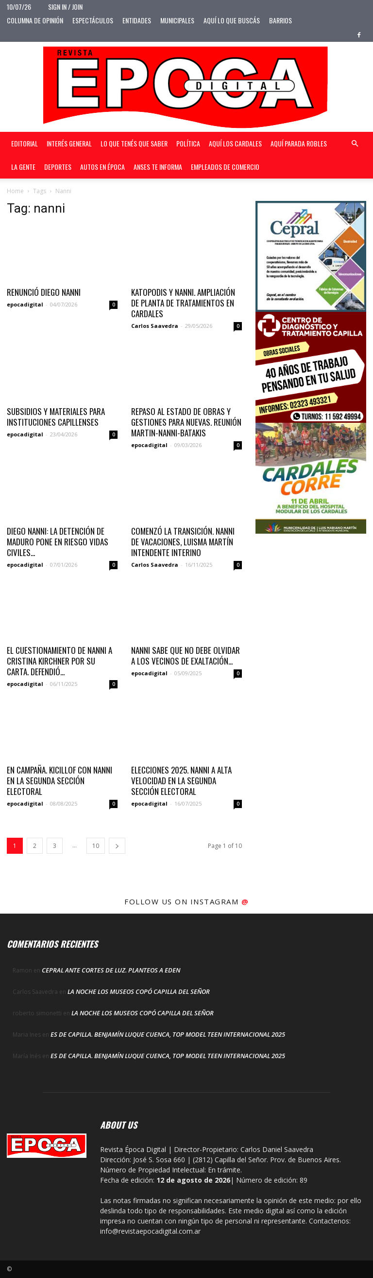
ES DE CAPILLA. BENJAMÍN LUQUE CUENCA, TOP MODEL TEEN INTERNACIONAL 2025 (168, 1034)
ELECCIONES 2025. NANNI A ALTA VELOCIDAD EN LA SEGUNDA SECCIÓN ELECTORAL (181, 780)
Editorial (24, 143)
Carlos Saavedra (154, 325)
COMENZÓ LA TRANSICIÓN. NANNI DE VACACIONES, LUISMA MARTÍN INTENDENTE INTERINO (183, 541)
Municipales (177, 20)
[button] (354, 143)
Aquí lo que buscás (231, 20)
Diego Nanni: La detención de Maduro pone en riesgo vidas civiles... (57, 541)
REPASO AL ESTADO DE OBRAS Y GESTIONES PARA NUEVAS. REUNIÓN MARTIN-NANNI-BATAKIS (186, 422)
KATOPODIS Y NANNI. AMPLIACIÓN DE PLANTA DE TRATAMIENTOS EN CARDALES (183, 303)
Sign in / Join (65, 6)
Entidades (136, 20)
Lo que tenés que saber (134, 143)
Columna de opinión (35, 20)
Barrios (280, 20)
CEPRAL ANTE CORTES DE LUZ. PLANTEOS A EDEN (111, 970)
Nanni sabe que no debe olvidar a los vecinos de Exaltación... (185, 655)
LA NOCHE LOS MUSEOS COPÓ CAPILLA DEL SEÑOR (139, 991)
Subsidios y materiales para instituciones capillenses (56, 416)
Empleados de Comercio (225, 167)
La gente (23, 167)
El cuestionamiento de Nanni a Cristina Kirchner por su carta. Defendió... (59, 661)
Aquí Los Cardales (235, 143)
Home (15, 191)
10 (95, 846)
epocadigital (25, 304)
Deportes (57, 167)
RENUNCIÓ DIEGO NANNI (44, 292)
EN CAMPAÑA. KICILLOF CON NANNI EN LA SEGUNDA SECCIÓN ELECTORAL (59, 780)
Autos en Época (102, 167)
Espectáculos (92, 20)
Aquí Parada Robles (299, 143)
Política (188, 143)
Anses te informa (158, 167)
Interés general (69, 143)
